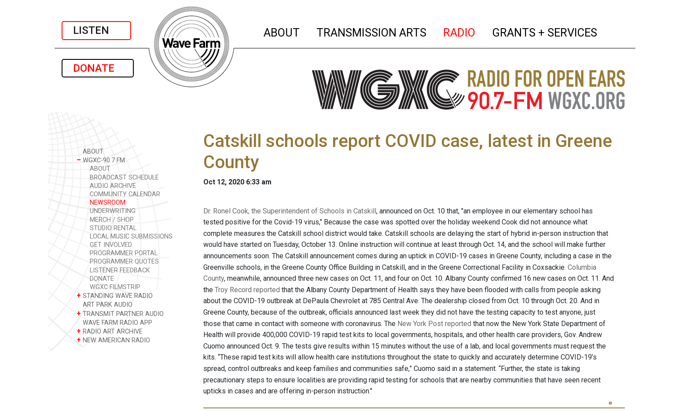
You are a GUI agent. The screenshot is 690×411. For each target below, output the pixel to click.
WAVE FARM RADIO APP (114, 322)
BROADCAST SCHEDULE (124, 177)
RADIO (459, 31)
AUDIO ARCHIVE (113, 186)
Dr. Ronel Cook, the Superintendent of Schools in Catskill (289, 211)
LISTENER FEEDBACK (120, 270)
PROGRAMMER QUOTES (124, 261)
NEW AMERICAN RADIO (113, 340)
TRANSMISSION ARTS (372, 31)
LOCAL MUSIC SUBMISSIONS (131, 236)
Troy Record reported (247, 290)
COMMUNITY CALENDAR (125, 194)
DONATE (97, 68)
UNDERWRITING (113, 211)
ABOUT (282, 31)
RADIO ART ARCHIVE (110, 331)
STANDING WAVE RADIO (115, 295)
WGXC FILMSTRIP (115, 287)
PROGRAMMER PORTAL (124, 253)
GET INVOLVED (111, 245)
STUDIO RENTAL (113, 228)
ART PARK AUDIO (104, 304)
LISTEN (96, 30)
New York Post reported (434, 323)
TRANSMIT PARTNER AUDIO (120, 313)
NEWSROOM (107, 202)
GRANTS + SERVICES (545, 31)
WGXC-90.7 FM (101, 160)
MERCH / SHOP (112, 220)
